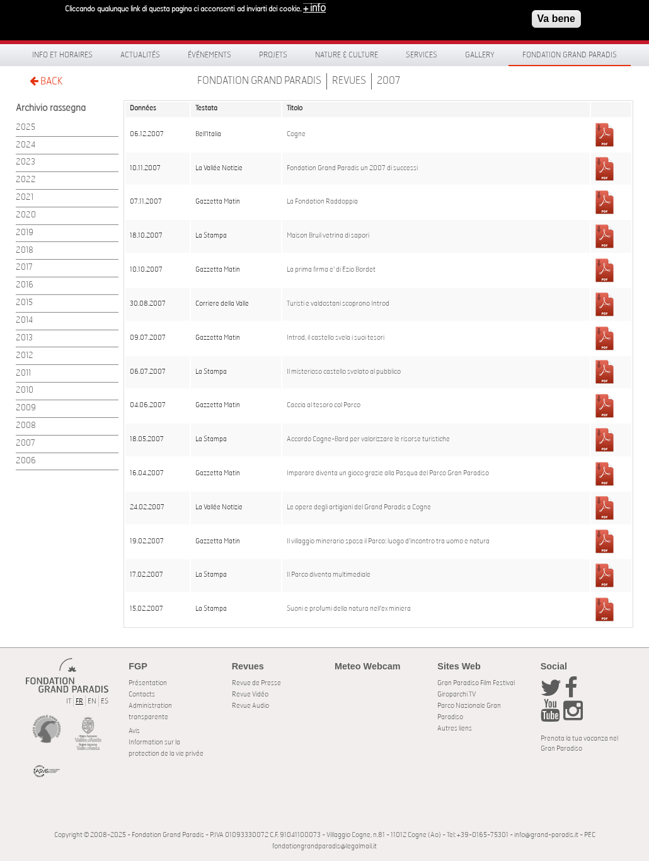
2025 (25, 128)
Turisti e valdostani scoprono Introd (338, 304)
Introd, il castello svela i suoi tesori (335, 338)
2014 (24, 320)
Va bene (556, 15)
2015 (24, 303)
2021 (24, 198)
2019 (24, 233)
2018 (24, 250)
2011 (23, 373)
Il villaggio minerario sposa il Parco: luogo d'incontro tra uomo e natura (388, 541)
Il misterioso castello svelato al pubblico (344, 372)
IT (68, 701)
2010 (24, 390)
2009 (26, 408)
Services (421, 55)
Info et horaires (62, 55)
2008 (26, 426)
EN (92, 701)
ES (104, 701)
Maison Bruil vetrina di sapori (328, 236)
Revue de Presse (256, 682)
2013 (24, 338)
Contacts (142, 694)
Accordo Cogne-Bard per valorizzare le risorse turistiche (368, 439)
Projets (273, 55)
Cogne (296, 134)
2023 (25, 162)
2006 (26, 461)
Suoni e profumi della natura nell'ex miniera (349, 609)
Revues (349, 81)
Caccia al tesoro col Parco (323, 405)
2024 (25, 145)
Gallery (480, 55)
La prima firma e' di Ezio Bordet (331, 270)
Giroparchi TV (456, 694)
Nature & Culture (346, 55)
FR (79, 701)
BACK (46, 81)
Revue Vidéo (250, 694)
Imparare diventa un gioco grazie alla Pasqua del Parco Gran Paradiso (388, 473)
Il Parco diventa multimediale (328, 575)
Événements (209, 55)
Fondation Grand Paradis (569, 55)
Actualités (140, 55)
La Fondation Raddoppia (322, 202)
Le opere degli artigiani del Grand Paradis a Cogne (359, 507)
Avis (134, 730)
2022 (26, 180)
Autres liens (454, 728)
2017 (24, 267)
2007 (389, 81)
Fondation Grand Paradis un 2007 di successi (352, 168)
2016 (24, 285)
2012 (24, 356)
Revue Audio (250, 705)
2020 (26, 215)
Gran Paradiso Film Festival (476, 682)
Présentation (148, 682)
